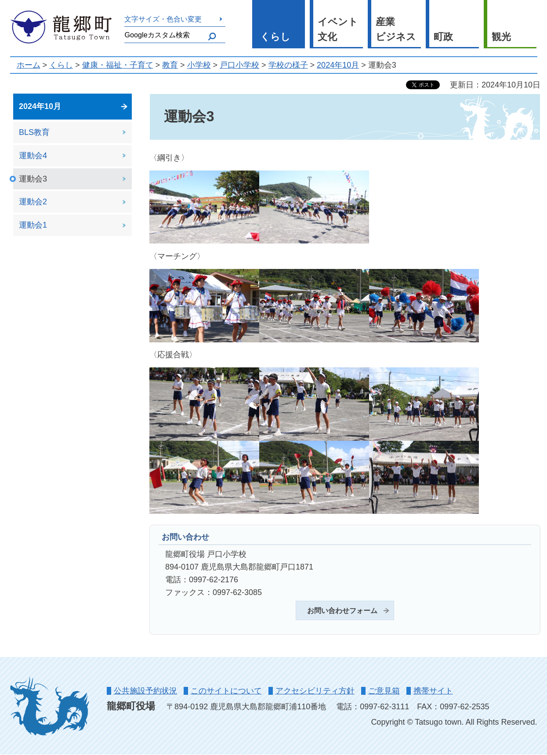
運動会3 (33, 178)
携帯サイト (433, 690)
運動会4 (33, 155)
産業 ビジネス (396, 29)
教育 (170, 65)
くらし (275, 36)
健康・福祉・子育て (117, 65)
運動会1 (33, 225)
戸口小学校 (239, 65)
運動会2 (33, 201)
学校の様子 (288, 65)
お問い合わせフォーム (342, 610)
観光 (501, 36)
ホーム (28, 65)
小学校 (199, 65)
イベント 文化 (338, 29)
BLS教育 (34, 132)
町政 (443, 36)
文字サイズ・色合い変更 (163, 19)
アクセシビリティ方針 (315, 690)
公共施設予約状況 (145, 690)
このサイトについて (226, 690)
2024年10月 (338, 65)
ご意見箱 (384, 690)
